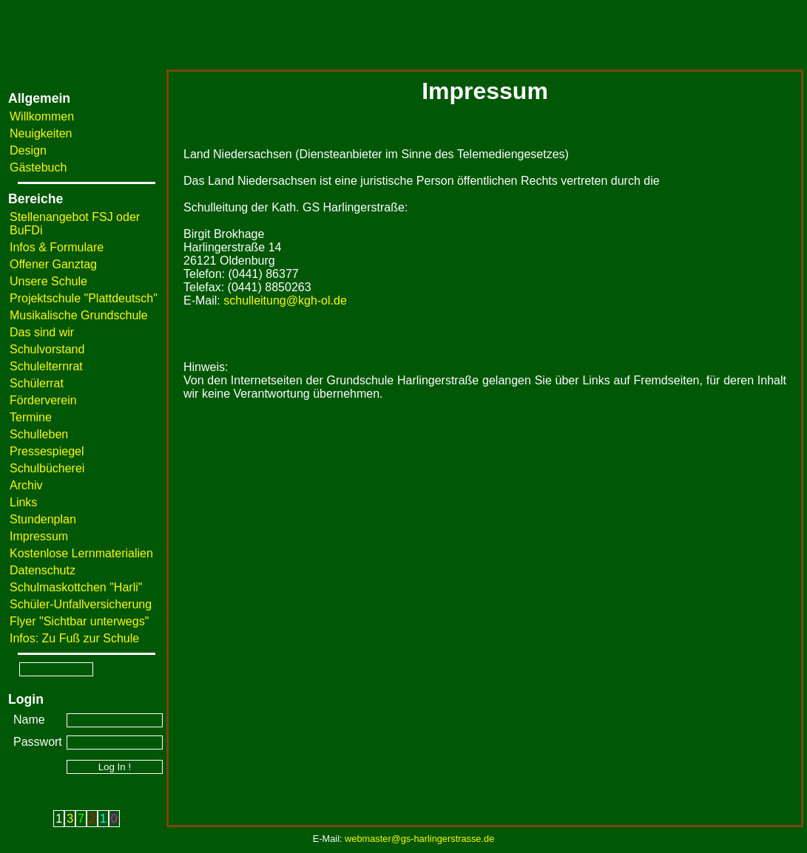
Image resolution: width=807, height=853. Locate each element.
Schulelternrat (46, 366)
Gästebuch (38, 167)
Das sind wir (42, 332)
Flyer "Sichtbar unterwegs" (79, 621)
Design (28, 150)
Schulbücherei (47, 468)
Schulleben (39, 434)
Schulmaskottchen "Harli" (76, 587)
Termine (31, 417)
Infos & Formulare (57, 247)
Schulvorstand (47, 349)
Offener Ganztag (53, 264)
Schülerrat (37, 383)
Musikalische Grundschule (79, 315)
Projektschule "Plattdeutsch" (84, 298)
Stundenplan (43, 519)
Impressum (39, 536)
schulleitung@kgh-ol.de (285, 300)
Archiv (26, 485)
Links (23, 502)
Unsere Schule (48, 281)
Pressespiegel (47, 451)
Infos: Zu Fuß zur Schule (74, 638)
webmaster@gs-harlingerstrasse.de (419, 838)
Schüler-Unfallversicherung (81, 604)
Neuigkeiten (41, 133)
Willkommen (42, 116)
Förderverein (43, 400)
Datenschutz (42, 570)
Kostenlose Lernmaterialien (81, 553)
